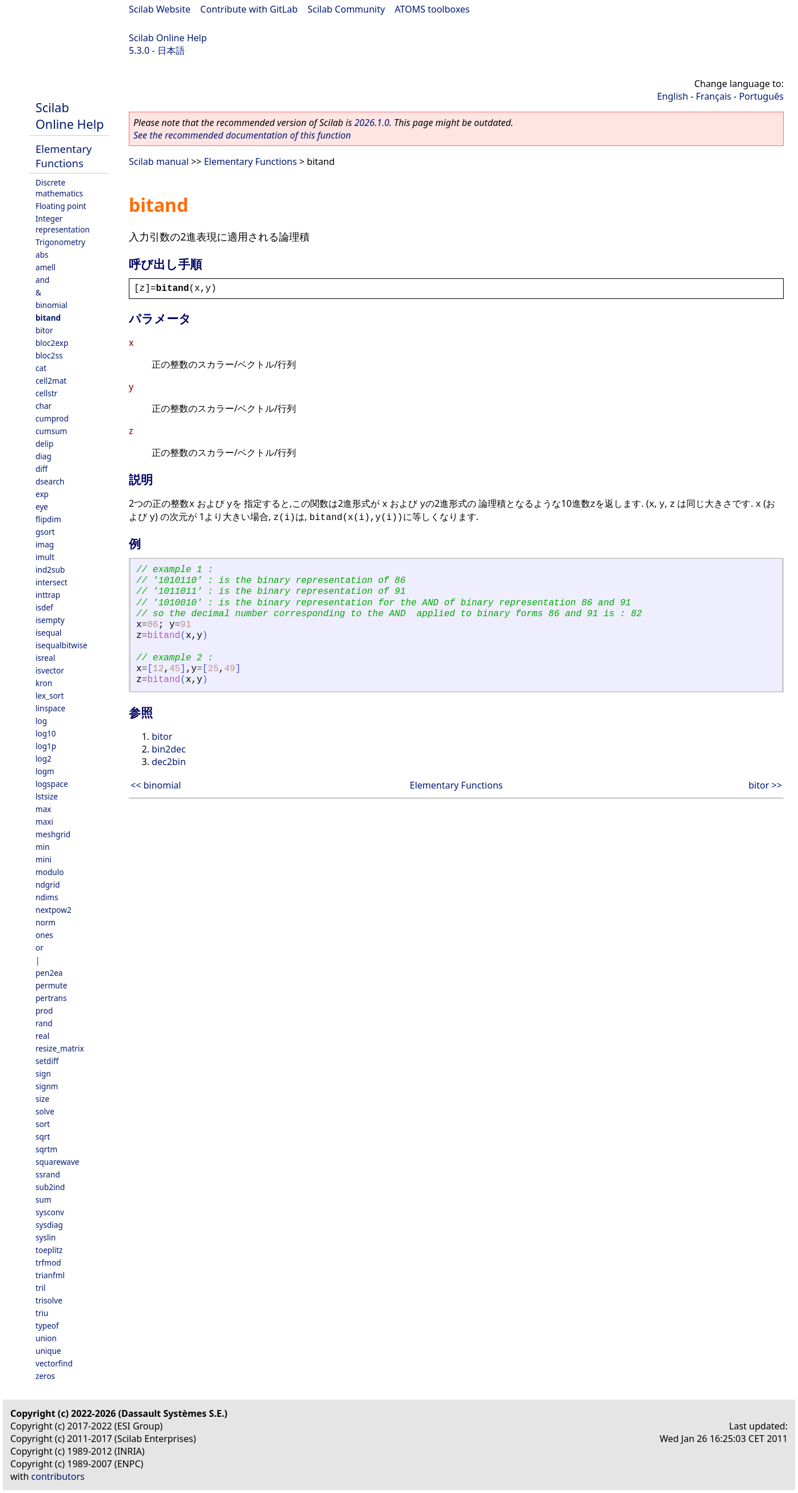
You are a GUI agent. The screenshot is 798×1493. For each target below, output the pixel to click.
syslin (45, 1237)
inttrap (47, 594)
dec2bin (169, 761)
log (41, 720)
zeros (45, 1375)
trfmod (48, 1262)
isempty (50, 619)
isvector (49, 670)
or (39, 947)
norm (45, 922)
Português (761, 96)
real (42, 1035)
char (43, 405)
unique (48, 1350)
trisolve (48, 1300)
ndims (46, 897)
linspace (50, 708)
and (42, 279)
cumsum (51, 431)
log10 (45, 733)
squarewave (57, 1161)
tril (40, 1287)
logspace (51, 783)
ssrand (47, 1174)
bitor (44, 330)
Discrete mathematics (59, 188)
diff (41, 468)
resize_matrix (59, 1048)
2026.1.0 (371, 122)
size (42, 1098)
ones (44, 934)
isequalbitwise (61, 645)
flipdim (48, 519)
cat (40, 368)
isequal (48, 632)
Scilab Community (346, 9)
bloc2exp (51, 342)
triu (41, 1312)
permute (51, 985)
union (46, 1338)
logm (44, 771)
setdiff (46, 1060)
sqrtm (46, 1149)
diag (43, 456)
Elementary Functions (63, 155)
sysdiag (49, 1224)
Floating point (60, 205)
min (42, 846)
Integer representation (62, 224)
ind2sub (50, 569)
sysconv (49, 1212)
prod (44, 1010)
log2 (43, 758)
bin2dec (169, 749)
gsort (45, 531)
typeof (47, 1325)
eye (41, 506)
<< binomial (156, 785)
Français (714, 96)
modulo (49, 871)
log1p (45, 745)
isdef (44, 607)
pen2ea (49, 972)
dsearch (49, 481)
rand (44, 1023)
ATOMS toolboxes (432, 9)
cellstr (46, 393)
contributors (58, 1476)
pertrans (50, 997)
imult (44, 556)
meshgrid (52, 834)
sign (43, 1073)
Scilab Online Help (168, 37)
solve (44, 1111)
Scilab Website (160, 9)
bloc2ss (48, 355)
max (43, 808)
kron (43, 682)
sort (42, 1123)
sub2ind (50, 1186)
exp (42, 494)
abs (42, 254)
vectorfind (54, 1363)
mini (43, 859)
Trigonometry (60, 242)
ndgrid (47, 884)
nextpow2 (53, 909)
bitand (48, 317)
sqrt (42, 1136)
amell (45, 267)
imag (44, 544)
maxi (44, 821)
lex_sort (49, 695)
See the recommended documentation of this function (242, 135)
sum (43, 1199)
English (672, 96)
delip (44, 443)
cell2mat (50, 380)
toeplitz (48, 1249)
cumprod (52, 418)
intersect (51, 582)
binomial (51, 305)
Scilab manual (159, 161)
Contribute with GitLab (249, 9)
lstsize (46, 796)
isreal (45, 657)
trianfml (50, 1275)
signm (46, 1086)
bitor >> (766, 785)
